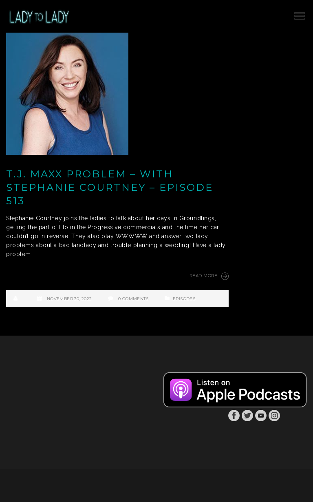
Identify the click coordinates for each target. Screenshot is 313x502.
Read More (209, 276)
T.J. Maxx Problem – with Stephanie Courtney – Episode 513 (109, 187)
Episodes (184, 298)
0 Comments (133, 298)
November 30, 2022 (69, 298)
